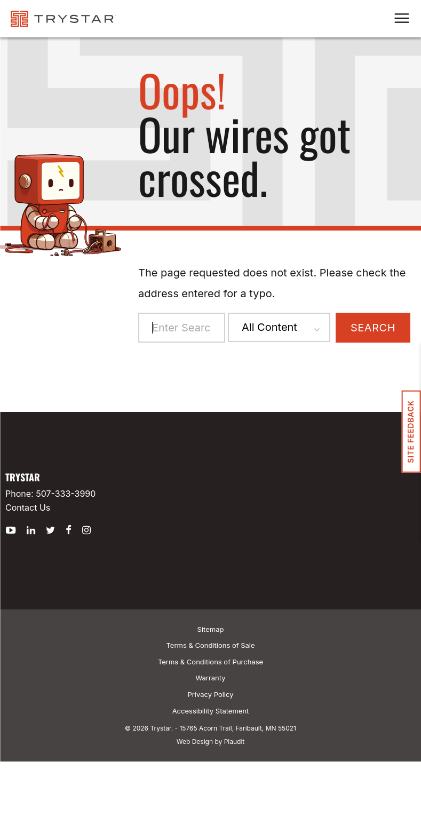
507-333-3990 (66, 493)
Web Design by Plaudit (210, 741)
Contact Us (27, 507)
